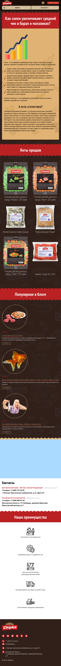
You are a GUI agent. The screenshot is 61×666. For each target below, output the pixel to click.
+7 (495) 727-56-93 (12, 641)
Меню (17, 8)
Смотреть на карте (51, 488)
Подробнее (6, 343)
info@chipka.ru (10, 644)
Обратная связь (53, 3)
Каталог (44, 8)
